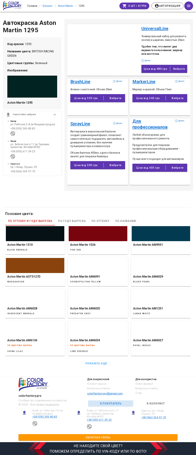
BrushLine (80, 81)
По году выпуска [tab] (72, 221)
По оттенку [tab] (101, 221)
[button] (32, 115)
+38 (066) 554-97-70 (22, 172)
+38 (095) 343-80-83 (22, 129)
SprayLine (80, 123)
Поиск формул (144, 383)
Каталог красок (96, 383)
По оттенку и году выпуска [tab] (30, 221)
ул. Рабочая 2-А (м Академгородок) (32, 125)
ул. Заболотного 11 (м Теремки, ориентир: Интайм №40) (30, 146)
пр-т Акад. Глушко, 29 (23, 167)
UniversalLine (154, 28)
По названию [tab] (125, 221)
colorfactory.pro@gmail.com (105, 393)
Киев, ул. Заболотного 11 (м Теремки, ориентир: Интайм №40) (103, 413)
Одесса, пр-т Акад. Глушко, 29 (152, 412)
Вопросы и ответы (98, 388)
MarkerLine (143, 81)
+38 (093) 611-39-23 (22, 152)
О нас (138, 392)
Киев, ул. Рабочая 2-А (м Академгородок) (47, 412)
